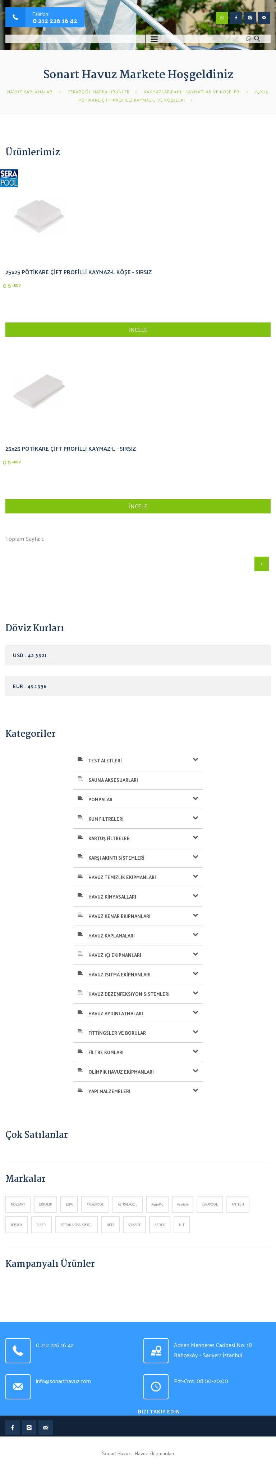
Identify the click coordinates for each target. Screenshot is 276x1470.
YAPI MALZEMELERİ (109, 1091)
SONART (134, 1225)
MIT (181, 1225)
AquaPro (157, 1204)
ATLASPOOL (95, 1204)
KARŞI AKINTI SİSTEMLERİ (116, 858)
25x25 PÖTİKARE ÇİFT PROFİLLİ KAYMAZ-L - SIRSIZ (70, 448)
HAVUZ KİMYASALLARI (112, 896)
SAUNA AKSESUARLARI (113, 780)
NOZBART (18, 1204)
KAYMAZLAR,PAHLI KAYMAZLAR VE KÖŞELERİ (192, 91)
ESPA (69, 1204)
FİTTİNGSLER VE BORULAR (117, 1033)
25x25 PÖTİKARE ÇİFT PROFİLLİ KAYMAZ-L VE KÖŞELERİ (173, 96)
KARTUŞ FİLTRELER (109, 838)
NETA (110, 1225)
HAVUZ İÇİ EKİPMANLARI (114, 955)
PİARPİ (41, 1225)
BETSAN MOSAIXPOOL (76, 1225)
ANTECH (238, 1204)
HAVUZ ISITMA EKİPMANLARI (119, 974)
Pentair (182, 1204)
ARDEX (160, 1225)
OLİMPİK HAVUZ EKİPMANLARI (121, 1072)
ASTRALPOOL (127, 1204)
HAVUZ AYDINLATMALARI (115, 1013)
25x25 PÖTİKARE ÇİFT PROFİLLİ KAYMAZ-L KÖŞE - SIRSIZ (78, 272)
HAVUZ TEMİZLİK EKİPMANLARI (122, 877)
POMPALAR (100, 799)
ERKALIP (45, 1204)
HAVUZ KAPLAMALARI (30, 91)
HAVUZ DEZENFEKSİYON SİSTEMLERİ (129, 994)
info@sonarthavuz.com (63, 1381)
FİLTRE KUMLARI (106, 1052)
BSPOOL (17, 1225)
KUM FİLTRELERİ (106, 819)
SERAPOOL (210, 1204)
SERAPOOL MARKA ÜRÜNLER (99, 91)
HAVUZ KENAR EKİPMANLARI (119, 916)
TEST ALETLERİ (105, 760)
